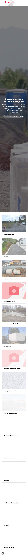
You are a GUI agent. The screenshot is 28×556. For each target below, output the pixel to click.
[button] (2, 553)
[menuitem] (24, 3)
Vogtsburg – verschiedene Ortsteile (12, 368)
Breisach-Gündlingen (9, 234)
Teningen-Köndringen (9, 547)
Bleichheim (6, 525)
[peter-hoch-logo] (11, 3)
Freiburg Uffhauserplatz (10, 391)
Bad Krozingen (7, 346)
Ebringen (6, 256)
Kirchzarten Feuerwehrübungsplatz (12, 279)
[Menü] (24, 3)
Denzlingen (6, 480)
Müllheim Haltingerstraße (10, 413)
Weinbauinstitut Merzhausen (11, 435)
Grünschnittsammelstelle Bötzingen (13, 323)
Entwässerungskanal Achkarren (12, 502)
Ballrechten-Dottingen (9, 301)
